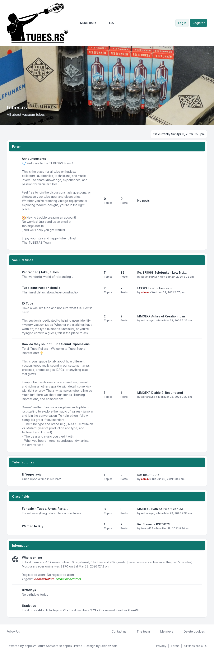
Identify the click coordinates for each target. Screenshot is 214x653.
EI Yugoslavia (32, 474)
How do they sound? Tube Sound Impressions (56, 344)
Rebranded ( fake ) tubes (40, 272)
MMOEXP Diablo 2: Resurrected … (161, 392)
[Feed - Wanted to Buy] (97, 526)
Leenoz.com (109, 646)
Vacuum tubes (22, 260)
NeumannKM (149, 276)
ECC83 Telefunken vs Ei (154, 288)
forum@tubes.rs (33, 226)
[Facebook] (23, 631)
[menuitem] (86, 23)
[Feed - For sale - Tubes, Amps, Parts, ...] (97, 511)
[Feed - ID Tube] (97, 318)
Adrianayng (148, 320)
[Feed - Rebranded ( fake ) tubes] (97, 274)
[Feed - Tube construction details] (97, 290)
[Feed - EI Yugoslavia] (97, 476)
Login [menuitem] (182, 23)
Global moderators (68, 579)
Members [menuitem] (164, 631)
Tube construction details (41, 287)
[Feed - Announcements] (97, 200)
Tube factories (23, 462)
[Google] (33, 631)
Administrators (44, 579)
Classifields (21, 496)
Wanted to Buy (32, 526)
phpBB (29, 646)
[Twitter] (26, 631)
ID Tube (27, 303)
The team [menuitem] (140, 631)
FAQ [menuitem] (109, 23)
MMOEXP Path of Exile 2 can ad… (161, 509)
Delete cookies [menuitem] (191, 631)
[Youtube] (30, 631)
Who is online (32, 557)
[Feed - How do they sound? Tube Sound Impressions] (97, 394)
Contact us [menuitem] (116, 631)
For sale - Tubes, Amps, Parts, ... (45, 508)
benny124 (147, 528)
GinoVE (133, 610)
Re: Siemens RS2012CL (154, 524)
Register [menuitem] (198, 23)
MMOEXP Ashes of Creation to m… (162, 316)
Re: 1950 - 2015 (148, 475)
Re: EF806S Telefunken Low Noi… (162, 272)
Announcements (34, 158)
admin (145, 292)
